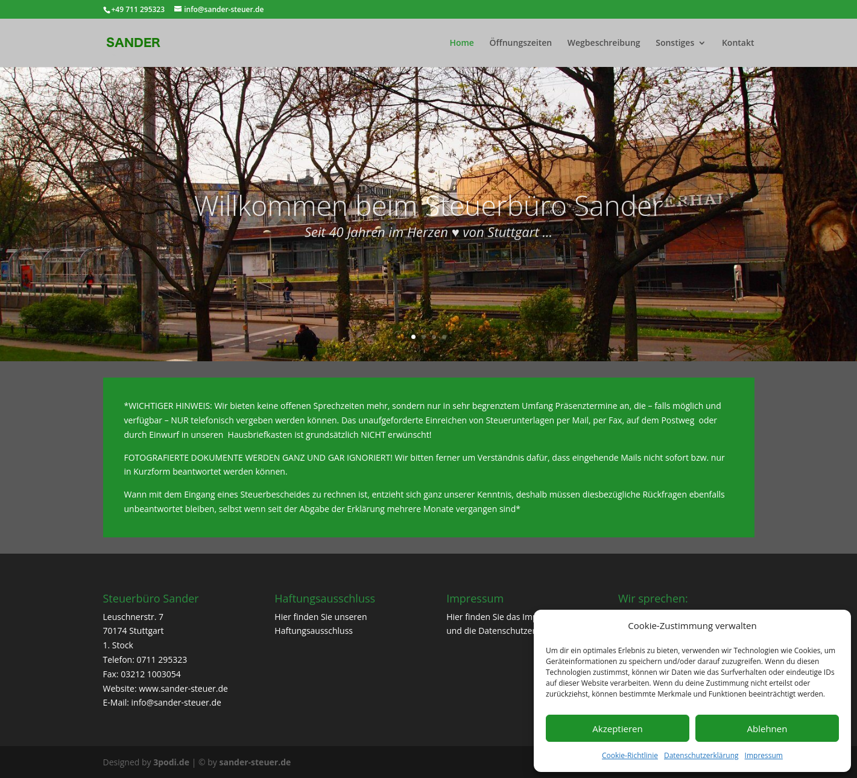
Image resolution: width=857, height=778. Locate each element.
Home (461, 43)
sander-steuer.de (255, 762)
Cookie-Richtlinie (630, 755)
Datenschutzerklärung (701, 755)
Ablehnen (767, 729)
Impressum (764, 755)
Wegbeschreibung (604, 43)
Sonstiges (675, 43)
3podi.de (171, 762)
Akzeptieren (617, 729)
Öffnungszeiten (521, 43)
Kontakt (738, 43)
